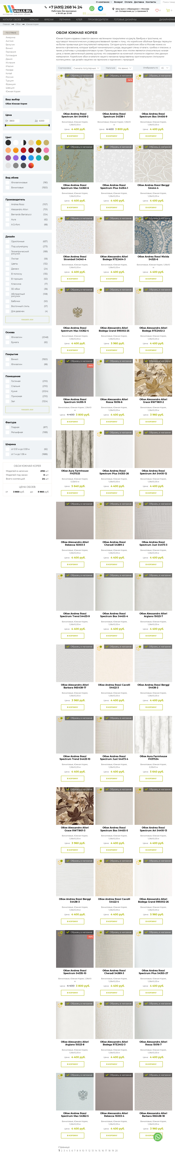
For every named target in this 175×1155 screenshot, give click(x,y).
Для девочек (17, 311)
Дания (9, 59)
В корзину (72, 136)
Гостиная (15, 381)
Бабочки (15, 301)
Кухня (14, 391)
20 (116, 1150)
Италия (9, 66)
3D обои (15, 289)
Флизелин (16, 337)
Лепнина (64, 19)
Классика (16, 284)
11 (86, 1150)
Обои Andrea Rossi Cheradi (114, 543)
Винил (9, 48)
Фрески (48, 19)
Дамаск (15, 269)
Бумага (15, 342)
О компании (102, 2)
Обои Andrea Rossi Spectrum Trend (75, 615)
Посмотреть (75, 104)
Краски (34, 19)
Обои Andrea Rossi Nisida (153, 258)
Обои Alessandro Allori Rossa (114, 400)
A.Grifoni (15, 225)
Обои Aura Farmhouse (75, 472)
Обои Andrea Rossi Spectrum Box (153, 115)
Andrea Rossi (17, 204)
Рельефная (17, 432)
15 (99, 1150)
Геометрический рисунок (20, 253)
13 (93, 1150)
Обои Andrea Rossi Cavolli (114, 686)
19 (113, 1150)
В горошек (17, 279)
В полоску (16, 274)
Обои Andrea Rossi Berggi (153, 186)
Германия (11, 52)
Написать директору (96, 13)
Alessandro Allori (19, 209)
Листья (14, 259)
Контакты (151, 2)
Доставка (139, 2)
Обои (18, 24)
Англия (9, 41)
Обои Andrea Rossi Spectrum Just (153, 543)
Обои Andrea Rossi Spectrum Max (75, 186)
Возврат (118, 2)
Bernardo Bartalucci (21, 214)
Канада (9, 70)
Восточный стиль (20, 306)
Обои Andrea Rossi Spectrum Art (75, 115)
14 (96, 1150)
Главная (6, 24)
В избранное (87, 136)
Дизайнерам (167, 19)
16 (103, 1150)
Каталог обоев (12, 19)
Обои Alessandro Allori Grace (153, 400)
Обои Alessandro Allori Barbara (75, 686)
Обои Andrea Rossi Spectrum (114, 115)
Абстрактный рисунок (18, 295)
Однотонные (17, 241)
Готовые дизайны (125, 19)
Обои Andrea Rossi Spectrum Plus (114, 186)
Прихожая (16, 396)
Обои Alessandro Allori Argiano (153, 615)
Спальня (15, 386)
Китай (9, 73)
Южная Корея (13, 91)
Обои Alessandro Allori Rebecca (75, 543)
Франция (11, 84)
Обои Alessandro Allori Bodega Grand (114, 329)
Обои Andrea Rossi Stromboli (74, 258)
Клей (79, 19)
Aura (13, 220)
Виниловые (17, 188)
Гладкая (15, 427)
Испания (10, 62)
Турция (10, 80)
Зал (13, 401)
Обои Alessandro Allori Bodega (114, 258)
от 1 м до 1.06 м (18, 454)
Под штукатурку (19, 246)
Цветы (14, 264)
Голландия (11, 55)
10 (83, 1150)
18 (109, 1150)
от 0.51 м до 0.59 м (20, 449)
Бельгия (10, 44)
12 (89, 1150)
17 (106, 1150)
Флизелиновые (19, 183)
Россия (9, 77)
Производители (98, 19)
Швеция (10, 88)
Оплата (128, 2)
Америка (10, 37)
